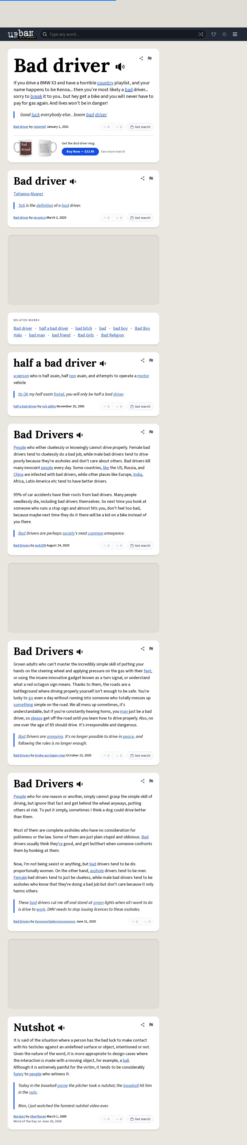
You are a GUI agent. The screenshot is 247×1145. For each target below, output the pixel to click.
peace (128, 737)
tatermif (40, 126)
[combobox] (123, 34)
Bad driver (21, 126)
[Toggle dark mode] (224, 34)
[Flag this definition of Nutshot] (151, 1025)
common (95, 533)
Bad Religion (112, 335)
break (36, 96)
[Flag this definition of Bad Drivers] (151, 432)
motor (143, 376)
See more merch (113, 151)
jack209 (40, 545)
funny (18, 1074)
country (105, 83)
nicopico (40, 217)
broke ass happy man (50, 755)
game (62, 1086)
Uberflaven (38, 1116)
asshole (97, 871)
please (36, 718)
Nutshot (19, 1116)
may (124, 711)
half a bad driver (53, 328)
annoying (55, 737)
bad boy (120, 328)
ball (126, 1060)
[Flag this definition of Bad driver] (149, 58)
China (18, 474)
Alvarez (36, 194)
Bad (22, 533)
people (47, 468)
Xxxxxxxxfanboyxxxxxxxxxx (55, 921)
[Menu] (235, 34)
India (137, 474)
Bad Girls (86, 335)
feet (147, 671)
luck (36, 114)
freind (59, 394)
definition (44, 205)
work (40, 909)
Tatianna (21, 194)
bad (129, 89)
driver (101, 114)
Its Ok (23, 394)
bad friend (61, 335)
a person (21, 376)
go (30, 698)
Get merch (140, 127)
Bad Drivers (22, 545)
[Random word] (201, 34)
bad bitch (83, 328)
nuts (33, 1092)
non (72, 376)
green (98, 903)
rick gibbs (49, 406)
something (23, 705)
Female (20, 878)
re (60, 844)
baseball (131, 1086)
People (20, 448)
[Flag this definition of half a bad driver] (151, 360)
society (68, 533)
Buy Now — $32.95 (80, 151)
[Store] (213, 34)
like (106, 468)
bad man (37, 335)
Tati (21, 205)
